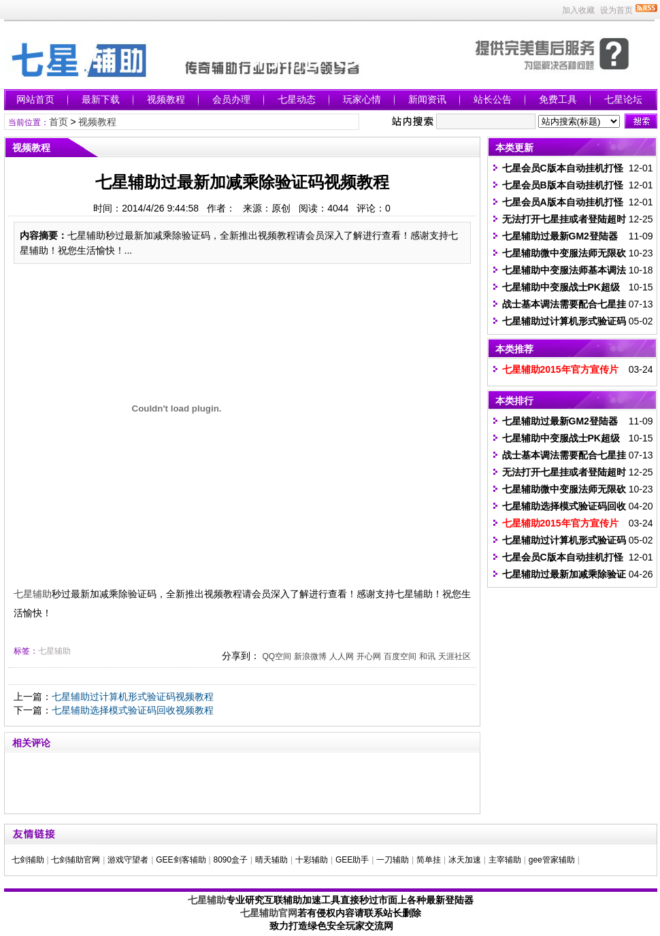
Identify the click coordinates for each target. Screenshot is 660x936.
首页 (58, 121)
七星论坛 (623, 99)
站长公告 (493, 99)
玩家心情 (362, 99)
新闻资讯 (427, 99)
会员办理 (231, 99)
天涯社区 (454, 656)
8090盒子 (230, 860)
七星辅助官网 (268, 912)
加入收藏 (578, 10)
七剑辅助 (28, 860)
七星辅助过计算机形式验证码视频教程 (133, 696)
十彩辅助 (311, 860)
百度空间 (400, 656)
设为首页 (616, 10)
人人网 (341, 656)
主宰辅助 (505, 860)
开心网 (369, 656)
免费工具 (558, 99)
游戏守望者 (128, 860)
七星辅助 (33, 593)
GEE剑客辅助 (180, 860)
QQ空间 (276, 656)
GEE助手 (352, 860)
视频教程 (166, 99)
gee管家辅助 (552, 860)
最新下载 (101, 99)
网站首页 (35, 99)
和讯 (427, 656)
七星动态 (297, 99)
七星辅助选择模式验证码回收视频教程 (133, 710)
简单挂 (428, 860)
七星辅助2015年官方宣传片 (560, 369)
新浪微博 (310, 656)
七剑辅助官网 (75, 860)
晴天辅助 (271, 860)
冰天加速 (464, 860)
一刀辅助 (392, 860)
